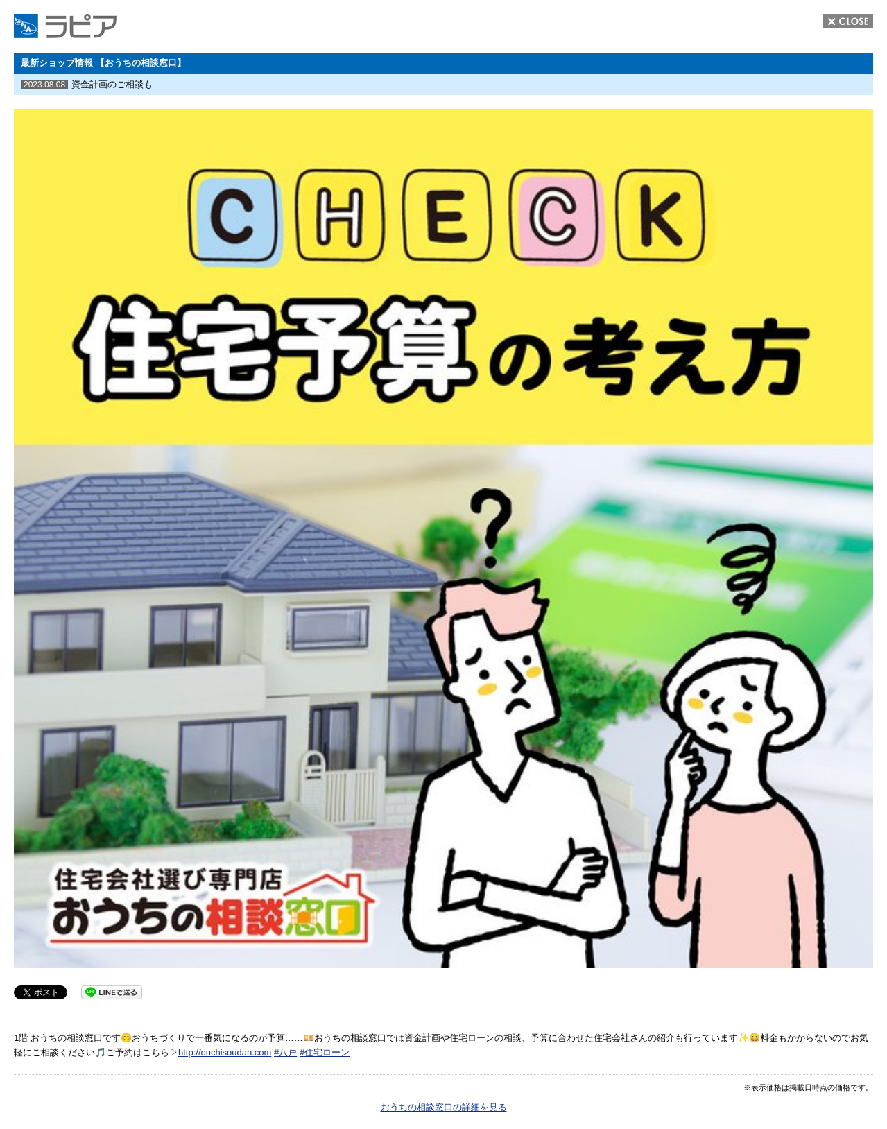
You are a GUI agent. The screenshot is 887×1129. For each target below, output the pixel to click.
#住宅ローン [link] (325, 1052)
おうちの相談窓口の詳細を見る (444, 1107)
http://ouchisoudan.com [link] (224, 1052)
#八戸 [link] (285, 1052)
